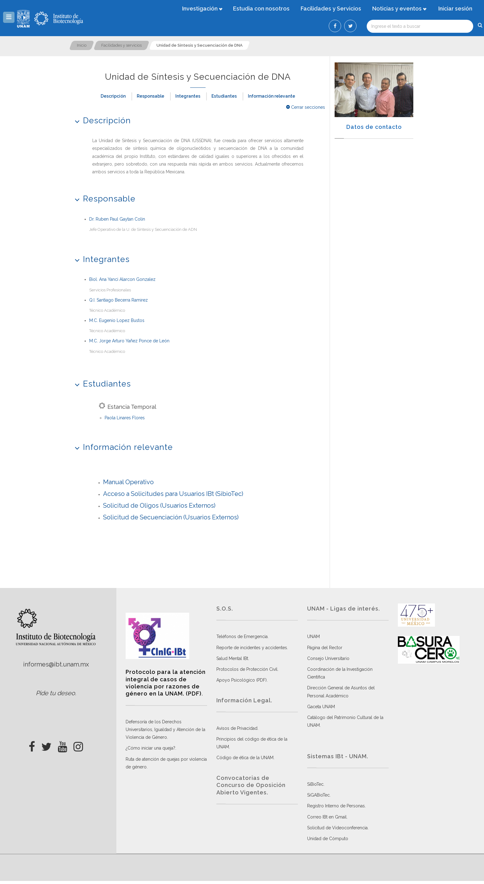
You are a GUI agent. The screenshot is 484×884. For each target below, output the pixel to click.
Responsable (150, 96)
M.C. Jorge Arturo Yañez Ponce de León (129, 340)
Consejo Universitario (328, 658)
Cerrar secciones (305, 107)
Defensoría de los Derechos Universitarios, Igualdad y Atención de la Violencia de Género (165, 729)
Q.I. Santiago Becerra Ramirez (118, 300)
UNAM (313, 636)
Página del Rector (324, 647)
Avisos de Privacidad (236, 728)
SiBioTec (315, 784)
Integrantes (187, 96)
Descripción (113, 96)
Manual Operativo (128, 482)
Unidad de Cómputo (327, 838)
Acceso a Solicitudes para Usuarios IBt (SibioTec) (173, 493)
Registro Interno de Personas (336, 805)
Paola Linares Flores (125, 417)
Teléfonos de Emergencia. (242, 636)
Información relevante (271, 96)
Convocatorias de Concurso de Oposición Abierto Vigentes (251, 785)
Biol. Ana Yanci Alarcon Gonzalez (122, 279)
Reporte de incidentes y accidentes (251, 647)
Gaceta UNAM (321, 706)
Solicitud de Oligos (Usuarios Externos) (159, 505)
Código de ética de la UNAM (244, 757)
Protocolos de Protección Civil (246, 669)
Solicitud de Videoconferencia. (338, 827)
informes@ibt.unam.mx (56, 664)
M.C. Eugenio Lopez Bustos (116, 320)
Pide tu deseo (55, 693)
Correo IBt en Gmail (327, 816)
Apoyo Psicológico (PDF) (241, 680)
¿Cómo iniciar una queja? (150, 748)
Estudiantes (224, 96)
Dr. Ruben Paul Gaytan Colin (117, 219)
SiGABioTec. (319, 795)
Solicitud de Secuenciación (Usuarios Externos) (171, 517)
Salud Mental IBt (232, 658)
